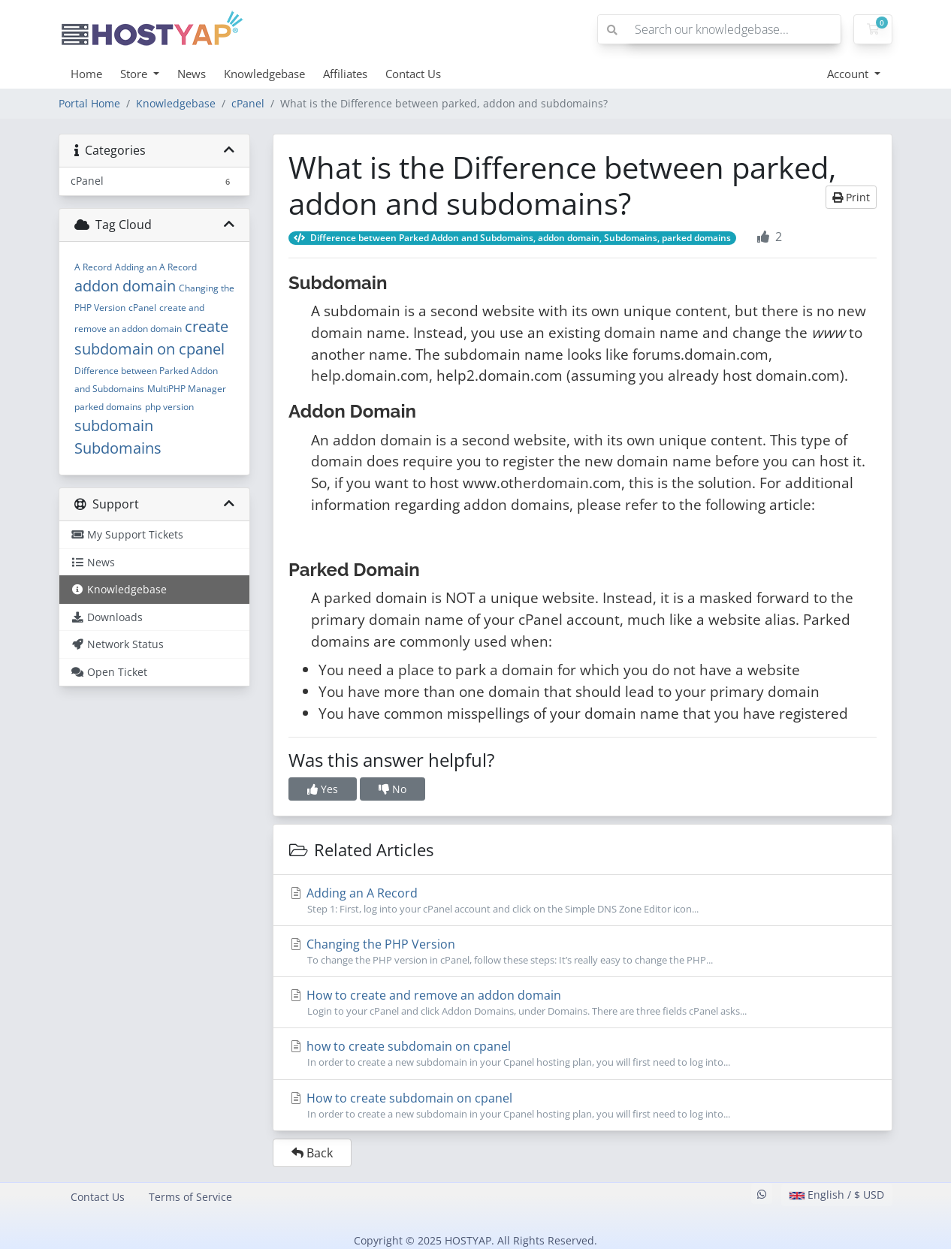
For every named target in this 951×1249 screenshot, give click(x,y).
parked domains (108, 406)
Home (86, 73)
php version (169, 406)
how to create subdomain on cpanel (582, 1053)
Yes (322, 789)
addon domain (125, 286)
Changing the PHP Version (582, 951)
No (392, 789)
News (191, 73)
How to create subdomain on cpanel (582, 1105)
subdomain (113, 425)
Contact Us (413, 73)
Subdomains (118, 448)
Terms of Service (190, 1197)
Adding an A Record (156, 267)
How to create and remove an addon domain (582, 1002)
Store (135, 73)
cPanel (247, 103)
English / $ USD (836, 1194)
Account (849, 73)
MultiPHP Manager (186, 388)
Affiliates (345, 73)
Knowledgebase (264, 73)
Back (312, 1153)
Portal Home (89, 103)
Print (851, 197)
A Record (93, 267)
